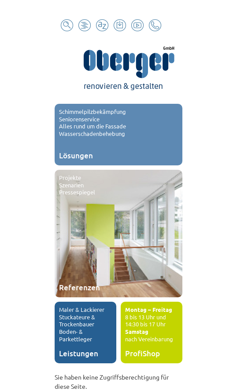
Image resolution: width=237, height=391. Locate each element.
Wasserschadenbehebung (92, 133)
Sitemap (85, 25)
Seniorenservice (79, 119)
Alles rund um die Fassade (92, 126)
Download (120, 25)
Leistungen (78, 353)
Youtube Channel (137, 25)
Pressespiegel (77, 192)
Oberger (118, 66)
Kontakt (155, 25)
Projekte (70, 177)
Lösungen (76, 155)
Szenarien (71, 185)
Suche (67, 25)
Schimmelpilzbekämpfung (92, 111)
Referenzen (79, 287)
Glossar (102, 25)
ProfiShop (142, 353)
